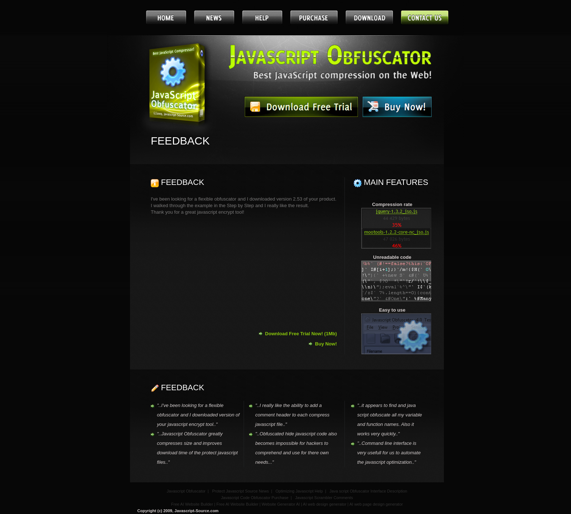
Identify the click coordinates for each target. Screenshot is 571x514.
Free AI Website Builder (192, 504)
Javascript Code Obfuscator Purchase (254, 497)
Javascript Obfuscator (186, 491)
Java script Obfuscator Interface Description (368, 491)
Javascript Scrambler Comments (324, 497)
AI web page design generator (376, 504)
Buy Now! (326, 344)
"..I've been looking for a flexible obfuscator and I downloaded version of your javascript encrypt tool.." (198, 415)
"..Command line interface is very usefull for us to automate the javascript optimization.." (389, 452)
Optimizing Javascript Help (299, 491)
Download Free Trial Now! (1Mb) (301, 333)
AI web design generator (324, 504)
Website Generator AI (280, 504)
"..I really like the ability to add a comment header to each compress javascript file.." (292, 415)
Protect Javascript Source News (240, 491)
